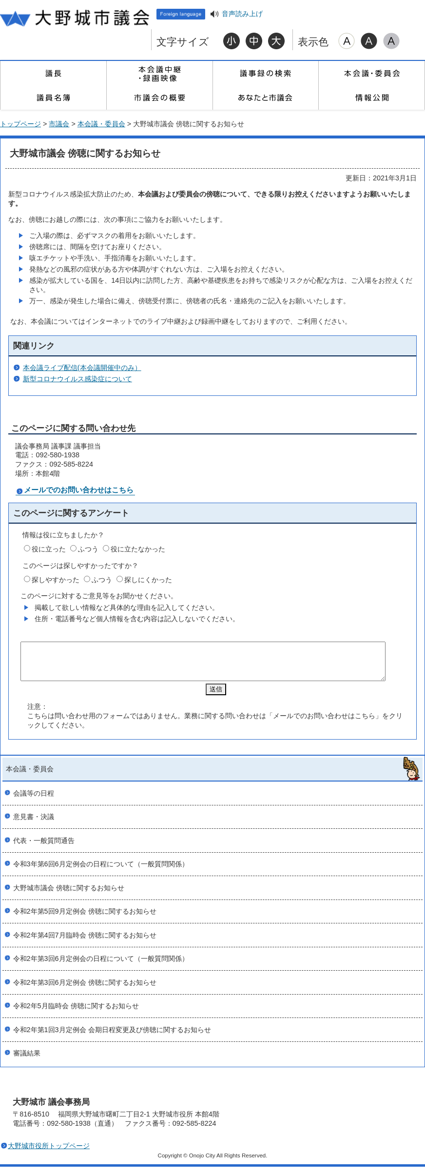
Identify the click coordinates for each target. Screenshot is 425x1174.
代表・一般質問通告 (44, 848)
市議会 (59, 124)
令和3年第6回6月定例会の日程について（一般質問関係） (101, 871)
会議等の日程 (33, 800)
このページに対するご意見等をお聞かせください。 (98, 596)
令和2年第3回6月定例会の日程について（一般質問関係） (101, 966)
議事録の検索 (265, 73)
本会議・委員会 (371, 73)
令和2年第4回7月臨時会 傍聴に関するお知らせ (84, 942)
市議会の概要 (159, 97)
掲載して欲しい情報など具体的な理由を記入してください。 (127, 607)
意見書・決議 (33, 824)
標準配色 (346, 41)
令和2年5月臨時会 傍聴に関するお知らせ (76, 1013)
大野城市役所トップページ (49, 1153)
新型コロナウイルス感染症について (77, 379)
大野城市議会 (75, 17)
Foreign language (180, 14)
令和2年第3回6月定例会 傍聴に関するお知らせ (84, 990)
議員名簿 (53, 97)
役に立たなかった (138, 549)
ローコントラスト (391, 41)
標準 (254, 41)
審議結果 (26, 1060)
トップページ (20, 124)
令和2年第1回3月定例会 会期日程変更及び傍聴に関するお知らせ (112, 1037)
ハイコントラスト (369, 41)
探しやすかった (55, 580)
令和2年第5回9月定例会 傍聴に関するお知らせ (84, 918)
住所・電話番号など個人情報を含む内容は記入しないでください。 (137, 619)
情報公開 (371, 97)
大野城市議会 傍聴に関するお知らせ (68, 895)
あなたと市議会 (265, 97)
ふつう (88, 549)
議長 (53, 73)
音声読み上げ (242, 14)
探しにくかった (148, 580)
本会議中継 (159, 73)
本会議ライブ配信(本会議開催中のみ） (82, 368)
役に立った (49, 549)
